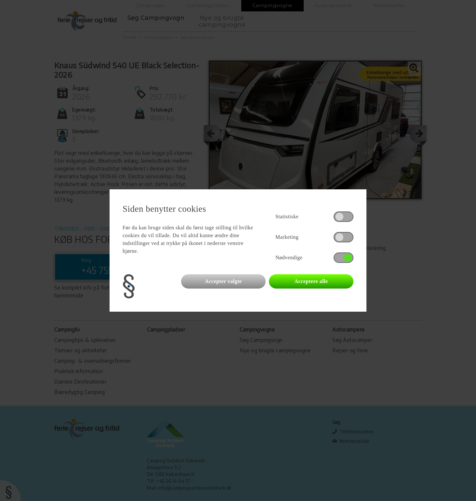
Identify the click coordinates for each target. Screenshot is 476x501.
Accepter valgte (223, 281)
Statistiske (286, 216)
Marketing (286, 237)
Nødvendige (288, 257)
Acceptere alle (311, 281)
